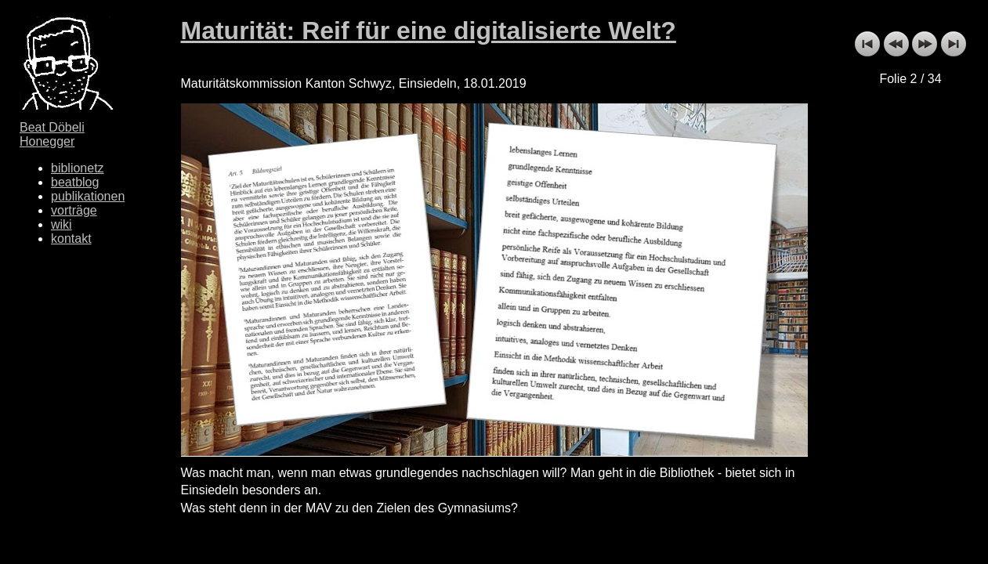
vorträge (74, 210)
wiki (61, 224)
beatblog (75, 182)
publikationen (88, 196)
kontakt (71, 238)
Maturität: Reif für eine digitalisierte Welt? (428, 30)
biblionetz (77, 168)
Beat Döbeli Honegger (52, 134)
